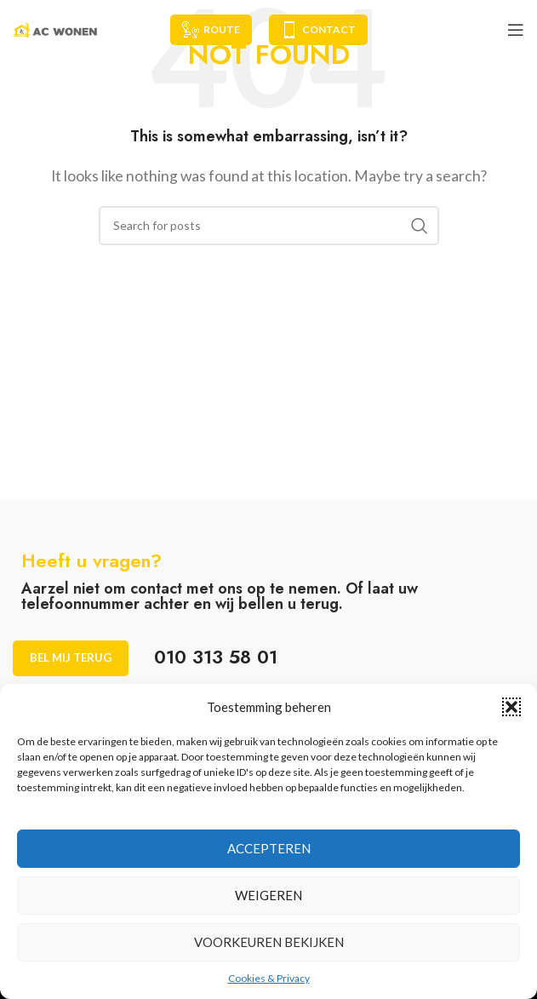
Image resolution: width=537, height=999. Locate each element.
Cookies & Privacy (269, 978)
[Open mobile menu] (516, 30)
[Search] (269, 225)
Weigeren (268, 895)
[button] (511, 706)
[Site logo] (55, 28)
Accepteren (269, 848)
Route (211, 29)
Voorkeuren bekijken (269, 942)
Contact (318, 29)
